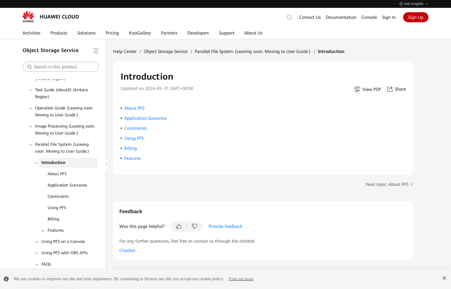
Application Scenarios (67, 185)
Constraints (58, 196)
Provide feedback (225, 226)
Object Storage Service (166, 51)
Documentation (341, 17)
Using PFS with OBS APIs (64, 252)
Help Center (125, 51)
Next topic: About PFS (387, 184)
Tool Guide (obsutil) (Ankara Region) (61, 93)
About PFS (57, 173)
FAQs (46, 264)
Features (56, 230)
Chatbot (127, 250)
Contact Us (310, 17)
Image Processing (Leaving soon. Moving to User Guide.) (65, 129)
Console (369, 17)
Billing (53, 219)
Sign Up (415, 17)
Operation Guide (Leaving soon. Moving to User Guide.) (64, 111)
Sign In (389, 17)
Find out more (241, 278)
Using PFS (57, 207)
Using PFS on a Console (63, 241)
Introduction (53, 162)
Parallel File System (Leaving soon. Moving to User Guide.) (62, 148)
